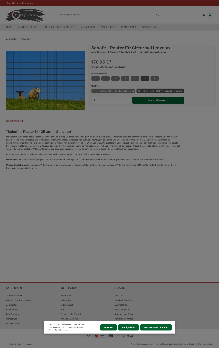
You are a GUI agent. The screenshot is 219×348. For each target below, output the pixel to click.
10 (145, 78)
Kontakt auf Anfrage (124, 319)
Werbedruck (11, 319)
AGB (63, 309)
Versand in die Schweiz (71, 314)
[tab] (14, 121)
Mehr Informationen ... (58, 330)
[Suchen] (157, 15)
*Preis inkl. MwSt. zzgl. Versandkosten (108, 67)
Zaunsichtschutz (14, 295)
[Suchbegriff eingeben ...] (106, 15)
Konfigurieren (128, 327)
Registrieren (27, 3)
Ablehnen (108, 327)
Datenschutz (67, 300)
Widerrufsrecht (67, 305)
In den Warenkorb (158, 100)
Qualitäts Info (121, 305)
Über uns (119, 295)
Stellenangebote (122, 309)
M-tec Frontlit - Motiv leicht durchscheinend (113, 91)
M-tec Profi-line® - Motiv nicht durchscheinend (160, 91)
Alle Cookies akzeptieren (156, 327)
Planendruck (12, 309)
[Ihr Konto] (204, 15)
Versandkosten (181, 344)
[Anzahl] (111, 100)
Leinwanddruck (13, 323)
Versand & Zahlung (69, 319)
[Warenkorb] (210, 15)
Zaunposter (11, 305)
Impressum (66, 295)
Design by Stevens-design (201, 344)
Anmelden (11, 3)
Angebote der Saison (124, 314)
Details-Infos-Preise (124, 300)
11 (155, 78)
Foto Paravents (13, 314)
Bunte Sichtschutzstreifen (18, 300)
